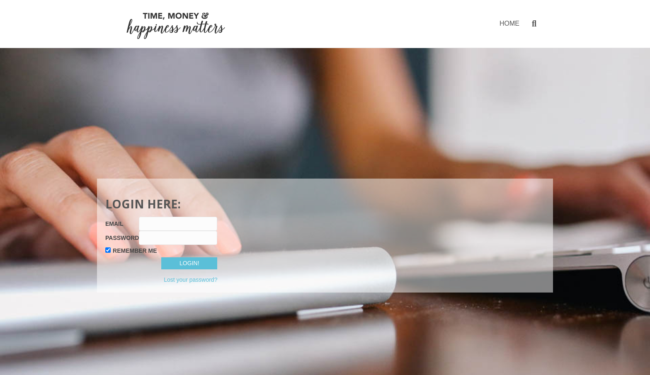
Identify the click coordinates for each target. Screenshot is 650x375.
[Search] (531, 23)
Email (114, 223)
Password (122, 238)
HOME (509, 23)
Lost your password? (190, 279)
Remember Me (135, 250)
